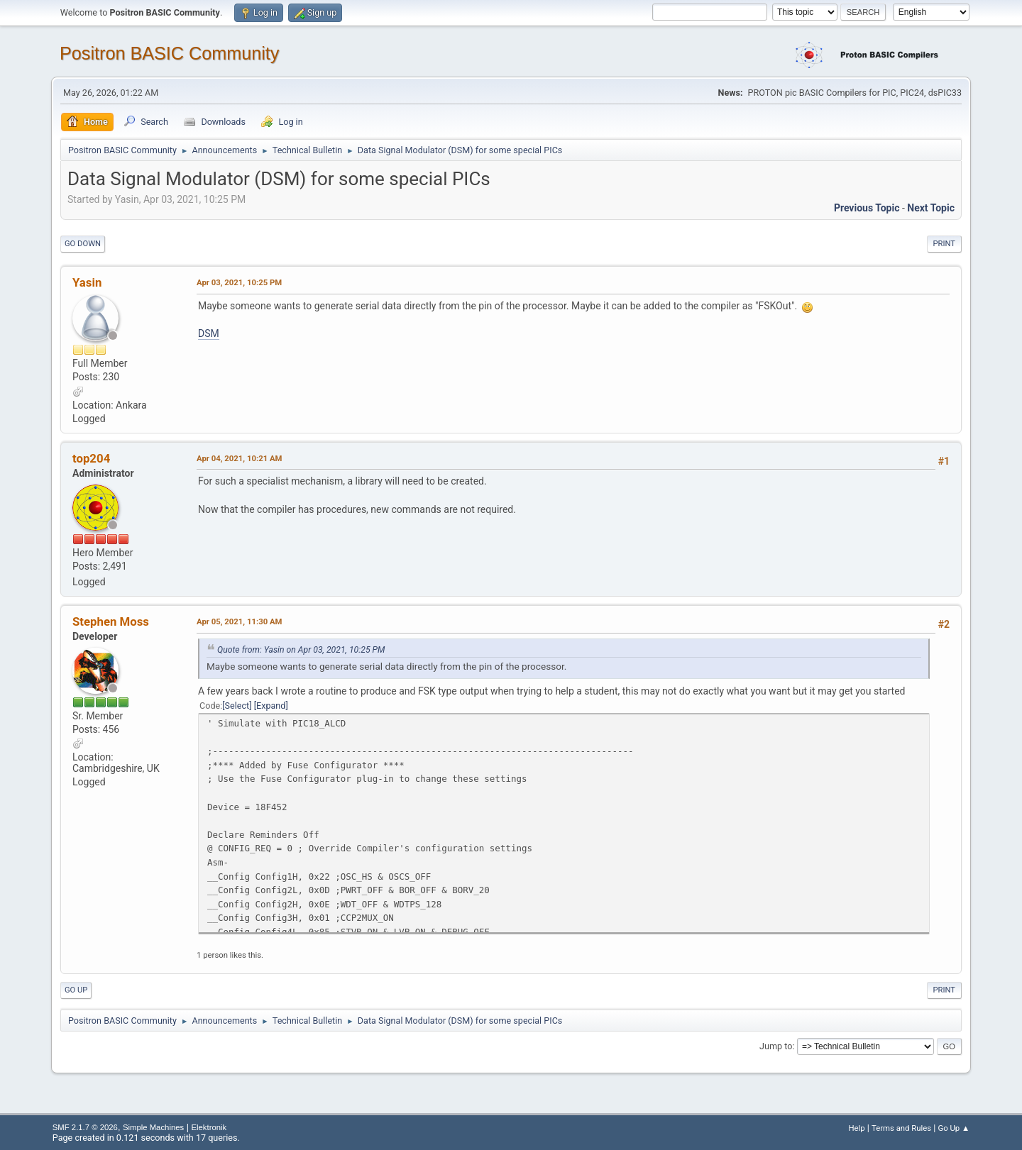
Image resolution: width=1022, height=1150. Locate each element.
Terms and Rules (901, 1128)
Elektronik (208, 1127)
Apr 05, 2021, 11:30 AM (239, 621)
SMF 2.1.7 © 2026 (85, 1127)
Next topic (931, 208)
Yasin (86, 282)
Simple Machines (153, 1127)
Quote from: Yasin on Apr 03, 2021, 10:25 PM (301, 650)
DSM (208, 333)
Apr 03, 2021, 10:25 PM (239, 282)
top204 (91, 458)
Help (856, 1128)
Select (237, 705)
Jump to (775, 1046)
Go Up (76, 990)
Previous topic (867, 208)
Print (944, 243)
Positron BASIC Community (169, 53)
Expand (270, 705)
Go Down (83, 243)
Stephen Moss (110, 621)
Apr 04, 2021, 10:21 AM (239, 458)
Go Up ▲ (953, 1128)
